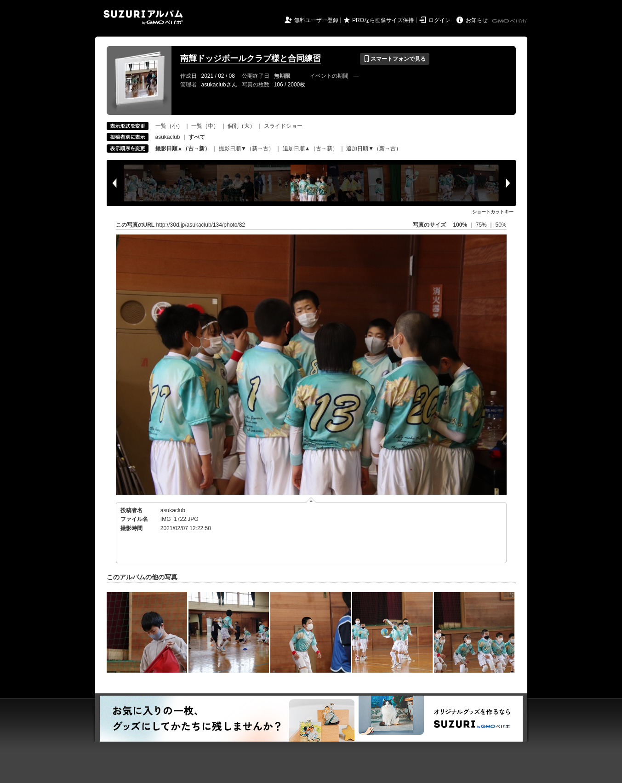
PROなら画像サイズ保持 (383, 20)
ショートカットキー (493, 211)
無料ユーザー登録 (316, 20)
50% (500, 225)
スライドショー (283, 126)
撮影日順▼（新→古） (246, 148)
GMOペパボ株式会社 (510, 21)
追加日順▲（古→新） (310, 148)
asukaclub (167, 137)
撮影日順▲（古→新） (183, 148)
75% (482, 225)
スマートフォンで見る (395, 59)
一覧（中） (205, 126)
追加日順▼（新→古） (373, 148)
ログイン (439, 20)
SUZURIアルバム (143, 17)
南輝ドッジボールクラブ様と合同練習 (250, 58)
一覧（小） (169, 126)
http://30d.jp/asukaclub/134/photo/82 (200, 225)
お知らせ (477, 20)
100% (459, 225)
